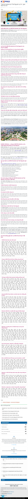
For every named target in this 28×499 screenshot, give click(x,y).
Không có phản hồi (18, 7)
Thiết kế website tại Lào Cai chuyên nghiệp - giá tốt (10, 413)
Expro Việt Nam (22, 498)
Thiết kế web (17, 498)
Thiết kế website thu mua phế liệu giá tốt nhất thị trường (12, 467)
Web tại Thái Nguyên (6, 402)
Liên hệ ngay (14, 453)
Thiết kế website (11, 7)
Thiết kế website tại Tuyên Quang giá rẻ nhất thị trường (10, 411)
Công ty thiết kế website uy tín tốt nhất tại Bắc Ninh (10, 419)
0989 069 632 (9, 493)
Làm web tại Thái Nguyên (15, 402)
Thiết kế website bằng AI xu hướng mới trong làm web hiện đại (13, 463)
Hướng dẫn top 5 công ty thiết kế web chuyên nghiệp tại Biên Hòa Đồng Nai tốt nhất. (14, 409)
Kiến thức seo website (14, 429)
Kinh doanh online (14, 433)
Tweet (2, 9)
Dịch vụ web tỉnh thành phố (14, 431)
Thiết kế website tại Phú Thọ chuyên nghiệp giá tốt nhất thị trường (12, 417)
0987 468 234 (11, 491)
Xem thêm (14, 444)
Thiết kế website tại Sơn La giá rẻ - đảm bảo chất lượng (10, 415)
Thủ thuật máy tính (14, 424)
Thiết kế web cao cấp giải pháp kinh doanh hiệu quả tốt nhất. (12, 471)
